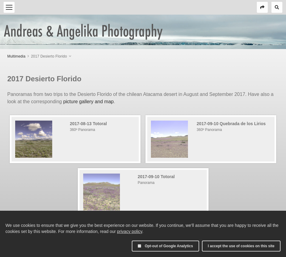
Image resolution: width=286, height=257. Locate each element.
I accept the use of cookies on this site (241, 246)
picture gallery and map (88, 101)
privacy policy (129, 231)
